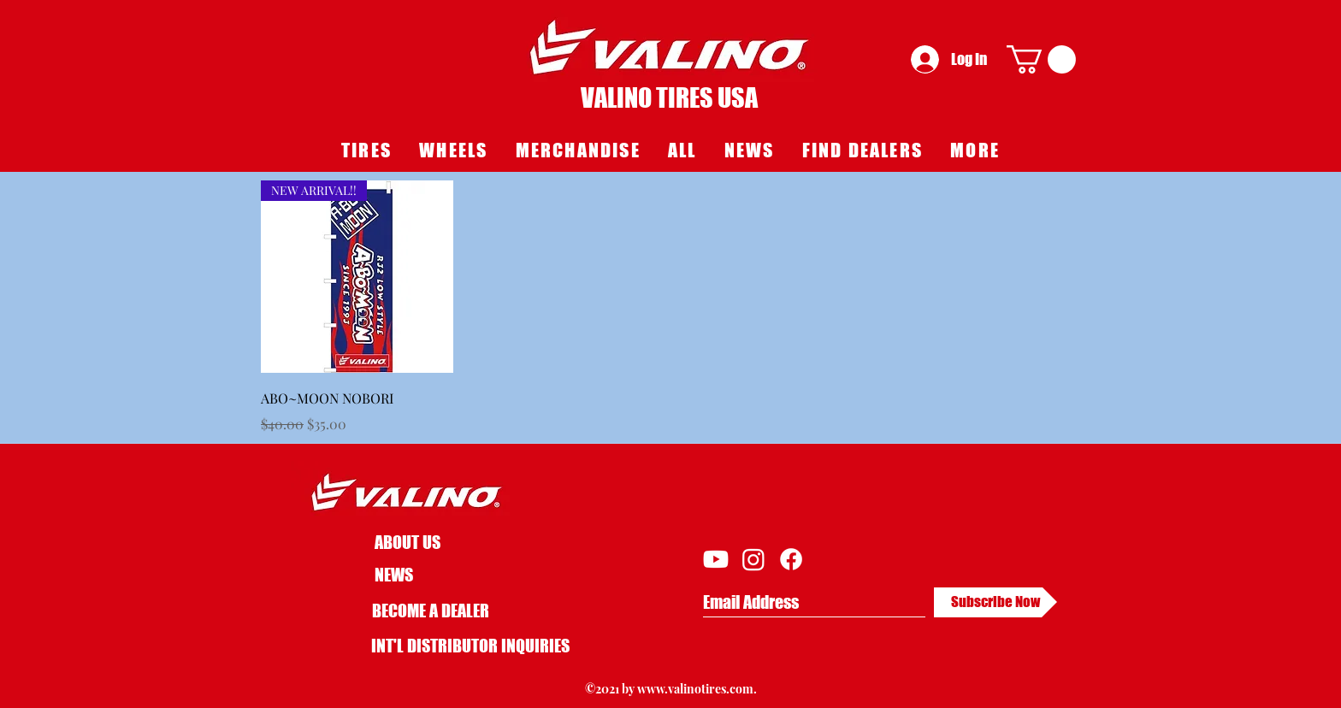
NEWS (394, 574)
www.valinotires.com (695, 689)
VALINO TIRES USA (669, 97)
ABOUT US (407, 542)
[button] (1041, 59)
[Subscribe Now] (995, 602)
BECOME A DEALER (430, 610)
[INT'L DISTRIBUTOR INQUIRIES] (470, 645)
